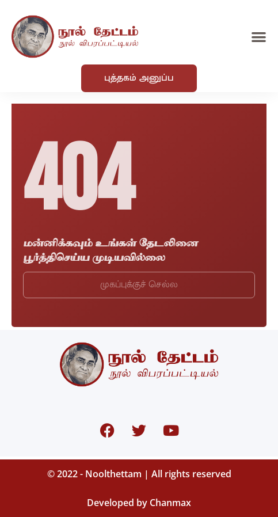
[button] (259, 36)
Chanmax (170, 502)
